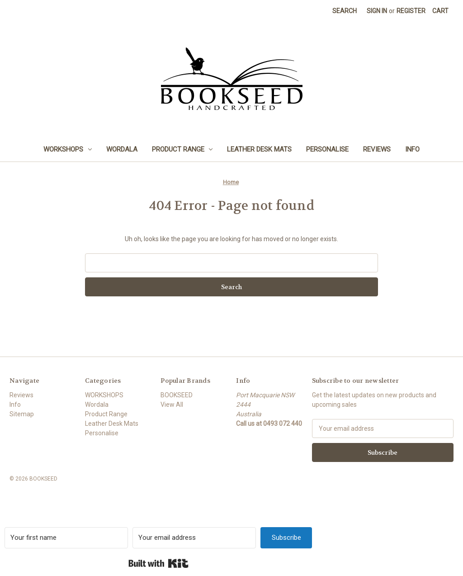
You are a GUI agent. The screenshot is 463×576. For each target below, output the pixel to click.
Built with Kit (158, 563)
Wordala (121, 149)
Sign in (377, 10)
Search (344, 10)
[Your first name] (66, 537)
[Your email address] (194, 537)
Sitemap (21, 414)
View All (172, 404)
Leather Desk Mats (259, 149)
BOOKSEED (177, 395)
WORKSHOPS (67, 149)
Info (412, 149)
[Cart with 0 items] (440, 11)
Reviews (377, 149)
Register (411, 10)
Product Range (182, 149)
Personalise (327, 149)
